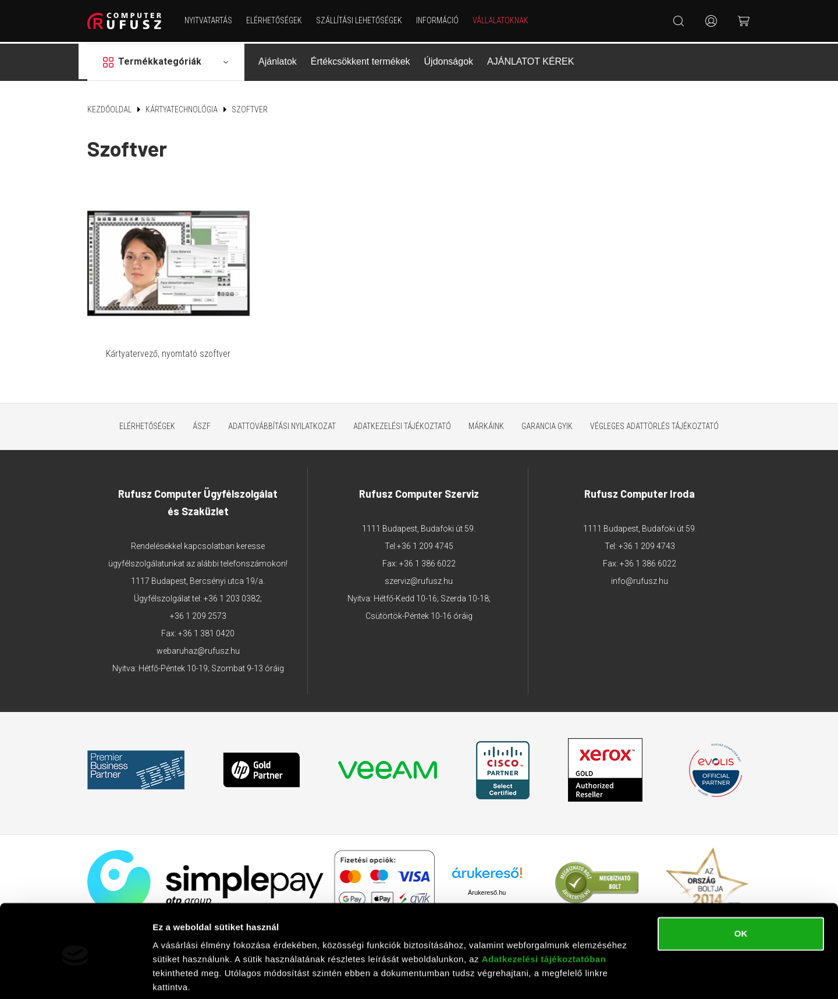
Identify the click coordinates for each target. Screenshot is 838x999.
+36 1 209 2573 (198, 605)
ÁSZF (202, 415)
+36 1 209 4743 (647, 535)
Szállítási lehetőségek (360, 20)
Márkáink (486, 415)
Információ (438, 20)
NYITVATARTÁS (209, 20)
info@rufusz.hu (639, 570)
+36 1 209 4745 (425, 535)
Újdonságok (449, 60)
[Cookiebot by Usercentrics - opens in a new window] (75, 976)
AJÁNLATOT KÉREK (530, 60)
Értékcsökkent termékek (360, 60)
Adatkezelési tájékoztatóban (544, 916)
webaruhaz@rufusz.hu (198, 639)
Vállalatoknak (501, 20)
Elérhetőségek (275, 20)
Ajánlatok (277, 60)
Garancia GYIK (547, 415)
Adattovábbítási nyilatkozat (282, 415)
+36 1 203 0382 (232, 587)
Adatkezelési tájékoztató (402, 415)
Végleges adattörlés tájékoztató (654, 415)
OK (741, 890)
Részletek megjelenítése (203, 976)
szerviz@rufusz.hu (419, 570)
